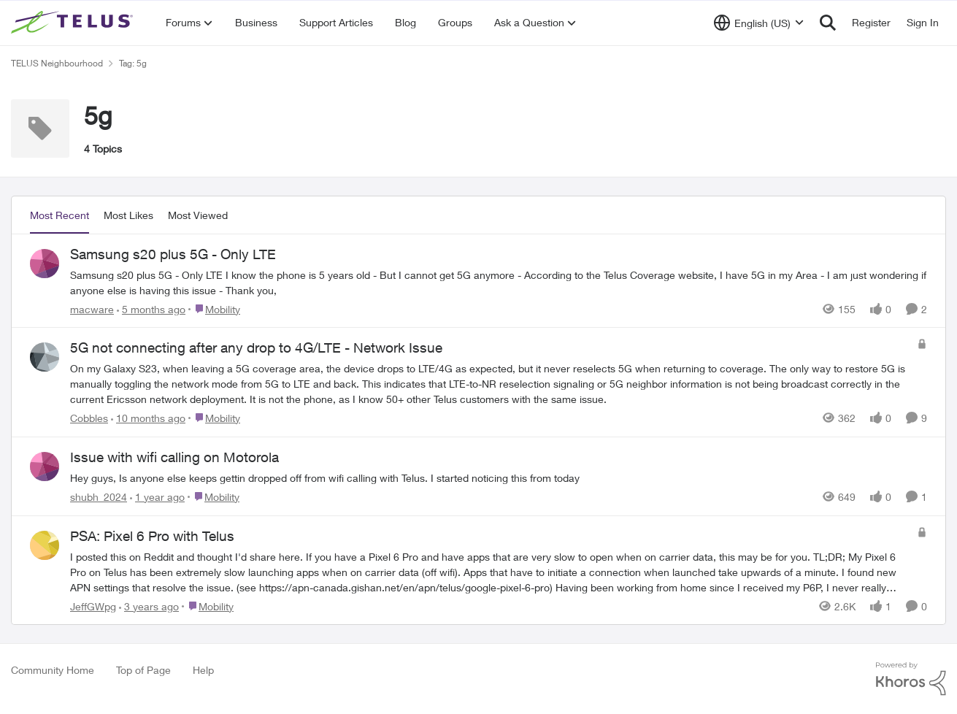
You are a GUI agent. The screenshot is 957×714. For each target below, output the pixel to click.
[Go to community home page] (74, 22)
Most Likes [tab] (128, 215)
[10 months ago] (148, 418)
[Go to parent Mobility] (214, 308)
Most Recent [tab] (59, 215)
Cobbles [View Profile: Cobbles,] (89, 418)
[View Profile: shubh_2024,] (44, 466)
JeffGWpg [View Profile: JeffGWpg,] (93, 605)
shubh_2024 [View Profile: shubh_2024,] (98, 497)
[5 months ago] (151, 308)
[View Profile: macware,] (44, 263)
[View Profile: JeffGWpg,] (44, 545)
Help (203, 670)
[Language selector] (758, 22)
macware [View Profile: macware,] (92, 308)
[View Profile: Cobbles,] (44, 357)
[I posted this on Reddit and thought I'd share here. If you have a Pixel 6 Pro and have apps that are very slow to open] (490, 571)
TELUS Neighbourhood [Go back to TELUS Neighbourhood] (57, 63)
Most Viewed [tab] (198, 215)
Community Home (52, 670)
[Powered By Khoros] (911, 679)
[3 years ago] (149, 605)
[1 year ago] (157, 496)
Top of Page (143, 670)
